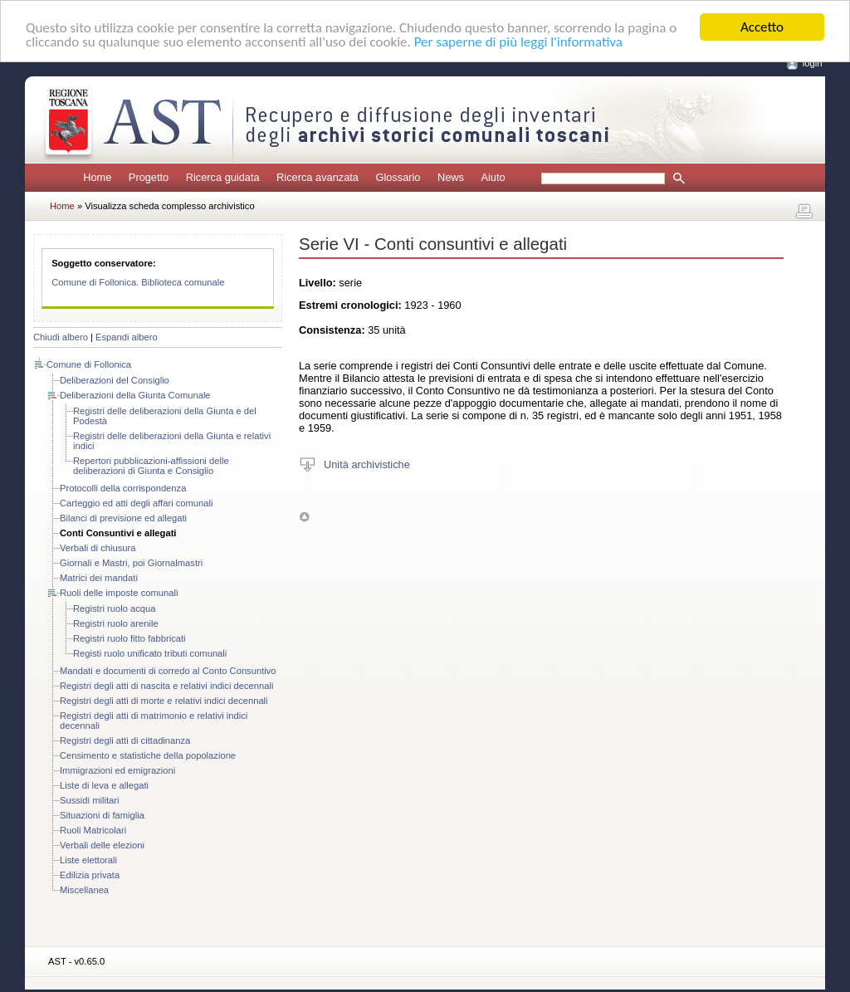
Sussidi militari (90, 800)
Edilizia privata (90, 875)
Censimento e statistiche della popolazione (148, 755)
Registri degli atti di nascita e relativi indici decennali (166, 686)
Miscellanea (84, 890)
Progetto (149, 177)
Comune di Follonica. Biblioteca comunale (137, 282)
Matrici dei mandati (99, 578)
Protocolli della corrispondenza (123, 488)
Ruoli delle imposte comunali (119, 593)
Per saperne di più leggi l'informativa (518, 41)
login (813, 63)
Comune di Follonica (88, 364)
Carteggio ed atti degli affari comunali (136, 503)
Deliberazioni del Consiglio (114, 380)
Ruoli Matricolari (93, 830)
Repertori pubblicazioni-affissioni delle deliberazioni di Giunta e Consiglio (151, 466)
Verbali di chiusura (97, 548)
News (450, 177)
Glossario (397, 177)
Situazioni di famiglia (102, 815)
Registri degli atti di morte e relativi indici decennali (164, 701)
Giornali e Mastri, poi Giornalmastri (131, 563)
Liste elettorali (88, 860)
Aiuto (493, 177)
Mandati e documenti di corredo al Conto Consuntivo (168, 671)
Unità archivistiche (367, 463)
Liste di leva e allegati (104, 785)
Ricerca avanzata (317, 177)
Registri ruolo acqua (114, 608)
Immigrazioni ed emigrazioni (117, 770)
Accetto (762, 27)
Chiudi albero (60, 337)
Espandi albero (126, 337)
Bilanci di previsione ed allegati (123, 518)
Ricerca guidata (223, 177)
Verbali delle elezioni (102, 845)
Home (97, 177)
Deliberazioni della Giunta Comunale (135, 395)
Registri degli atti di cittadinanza (125, 740)
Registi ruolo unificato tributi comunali (150, 653)
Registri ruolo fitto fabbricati (129, 638)
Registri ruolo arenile (116, 623)
